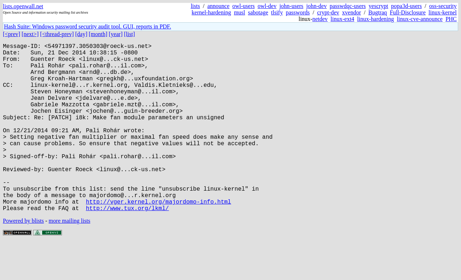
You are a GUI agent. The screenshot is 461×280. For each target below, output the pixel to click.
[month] (98, 34)
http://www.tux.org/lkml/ (127, 245)
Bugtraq (377, 12)
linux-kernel (443, 12)
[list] (129, 34)
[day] (81, 34)
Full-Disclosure (408, 12)
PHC (451, 19)
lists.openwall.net (23, 6)
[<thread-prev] (56, 34)
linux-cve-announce (420, 19)
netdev (320, 19)
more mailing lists (69, 258)
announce (218, 6)
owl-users (243, 6)
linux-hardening (375, 19)
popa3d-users (406, 6)
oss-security (443, 6)
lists (195, 6)
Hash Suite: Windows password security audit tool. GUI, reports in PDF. (87, 26)
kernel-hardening (211, 12)
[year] (115, 34)
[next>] (30, 34)
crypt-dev (328, 12)
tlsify (277, 12)
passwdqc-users (348, 6)
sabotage (258, 12)
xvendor (351, 12)
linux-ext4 (342, 19)
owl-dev (267, 6)
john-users (291, 6)
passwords (298, 12)
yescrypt (378, 6)
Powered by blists (23, 258)
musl (239, 12)
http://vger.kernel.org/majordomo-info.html (158, 237)
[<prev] (11, 34)
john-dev (316, 6)
